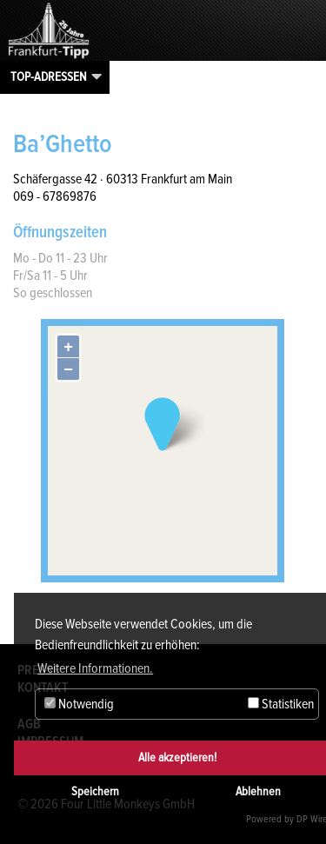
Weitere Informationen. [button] (95, 668)
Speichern (95, 791)
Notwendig (79, 704)
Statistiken (281, 704)
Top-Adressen (48, 76)
